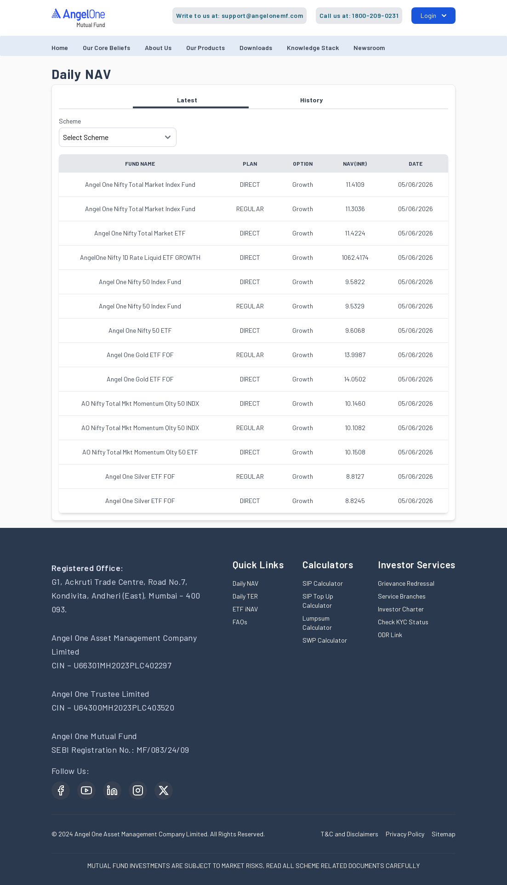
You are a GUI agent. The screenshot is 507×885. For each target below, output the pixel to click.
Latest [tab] (191, 102)
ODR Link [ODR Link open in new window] (390, 635)
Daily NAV (245, 583)
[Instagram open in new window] (138, 790)
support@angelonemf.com (262, 15)
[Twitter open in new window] (163, 790)
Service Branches (402, 596)
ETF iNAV (245, 609)
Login (433, 15)
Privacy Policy (405, 834)
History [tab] (311, 100)
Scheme (70, 121)
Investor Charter (401, 609)
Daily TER (245, 596)
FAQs (240, 622)
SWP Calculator (324, 640)
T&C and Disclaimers (349, 834)
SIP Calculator (322, 583)
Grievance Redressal (406, 583)
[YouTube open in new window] (86, 790)
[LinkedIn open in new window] (112, 790)
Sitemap (444, 834)
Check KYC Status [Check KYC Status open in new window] (403, 622)
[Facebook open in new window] (60, 790)
